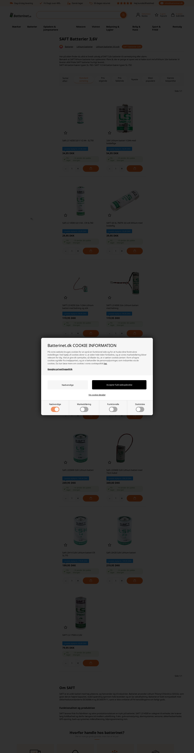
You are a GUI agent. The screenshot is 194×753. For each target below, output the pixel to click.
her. (105, 363)
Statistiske (140, 407)
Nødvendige (55, 407)
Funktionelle (113, 407)
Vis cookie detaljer (97, 394)
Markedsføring (84, 407)
